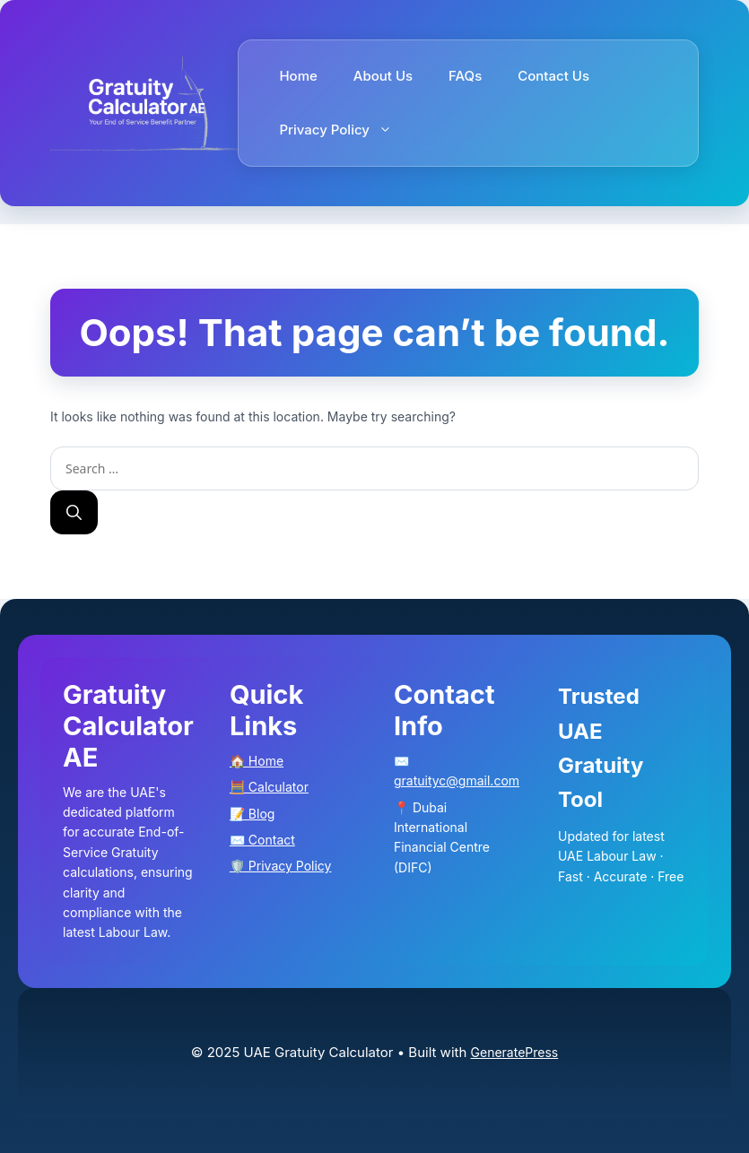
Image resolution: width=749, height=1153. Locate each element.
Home (298, 75)
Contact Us (553, 75)
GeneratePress (515, 1052)
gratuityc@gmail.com (456, 780)
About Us (383, 75)
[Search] (74, 512)
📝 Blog (252, 813)
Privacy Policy (344, 130)
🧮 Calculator (269, 786)
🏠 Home (256, 760)
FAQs (465, 75)
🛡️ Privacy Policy (281, 865)
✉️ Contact (262, 839)
